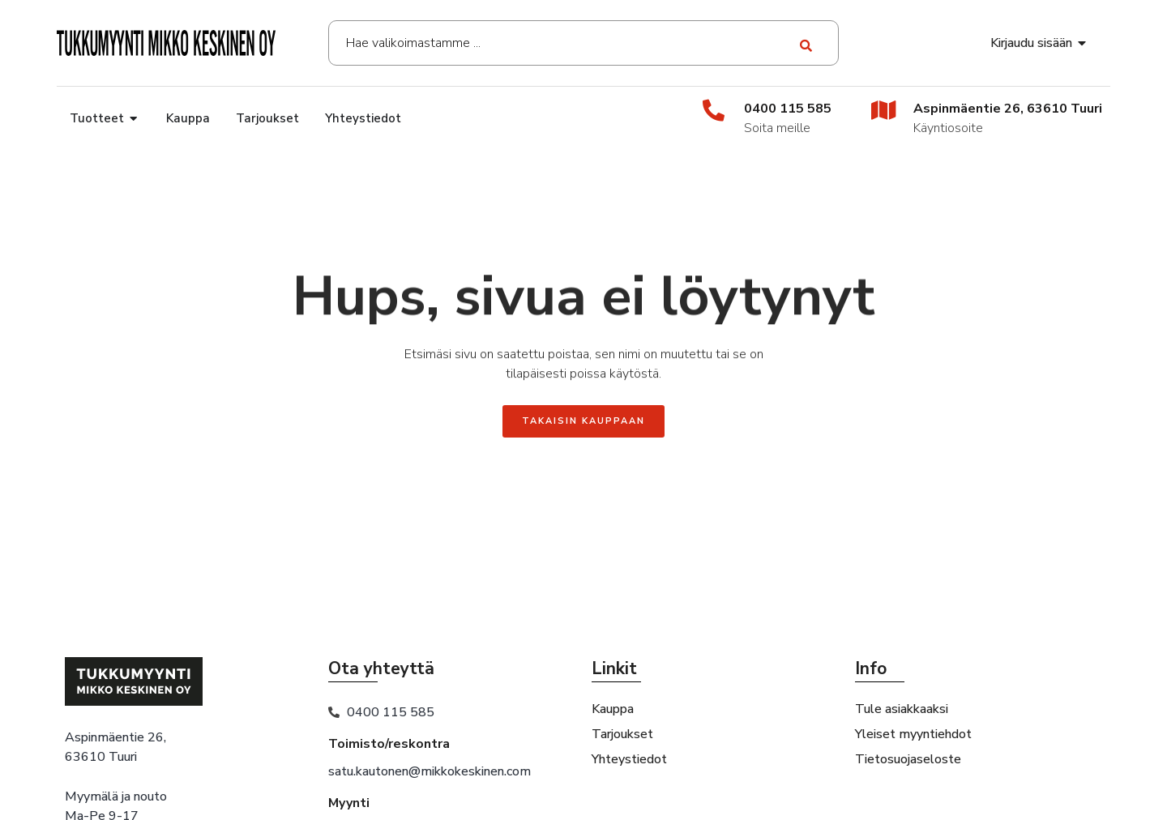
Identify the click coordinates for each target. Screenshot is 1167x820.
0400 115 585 (787, 108)
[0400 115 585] (714, 110)
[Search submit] (807, 43)
